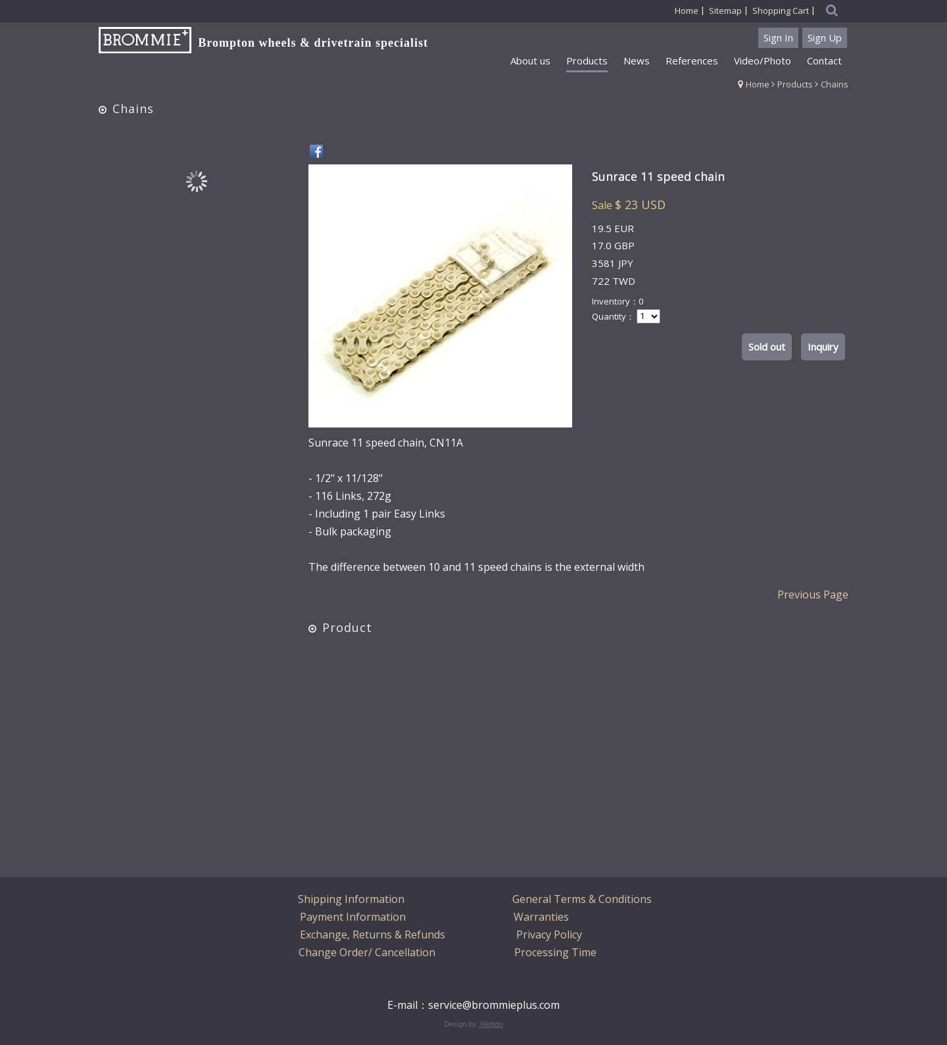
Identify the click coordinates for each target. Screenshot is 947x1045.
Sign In (778, 37)
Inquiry (823, 346)
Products (795, 84)
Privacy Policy (549, 934)
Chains (834, 84)
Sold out (766, 346)
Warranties (541, 917)
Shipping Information (351, 899)
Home (757, 84)
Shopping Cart (780, 10)
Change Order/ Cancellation (367, 952)
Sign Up (825, 37)
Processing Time (555, 952)
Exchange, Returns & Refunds (372, 934)
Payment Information (353, 917)
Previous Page (812, 594)
